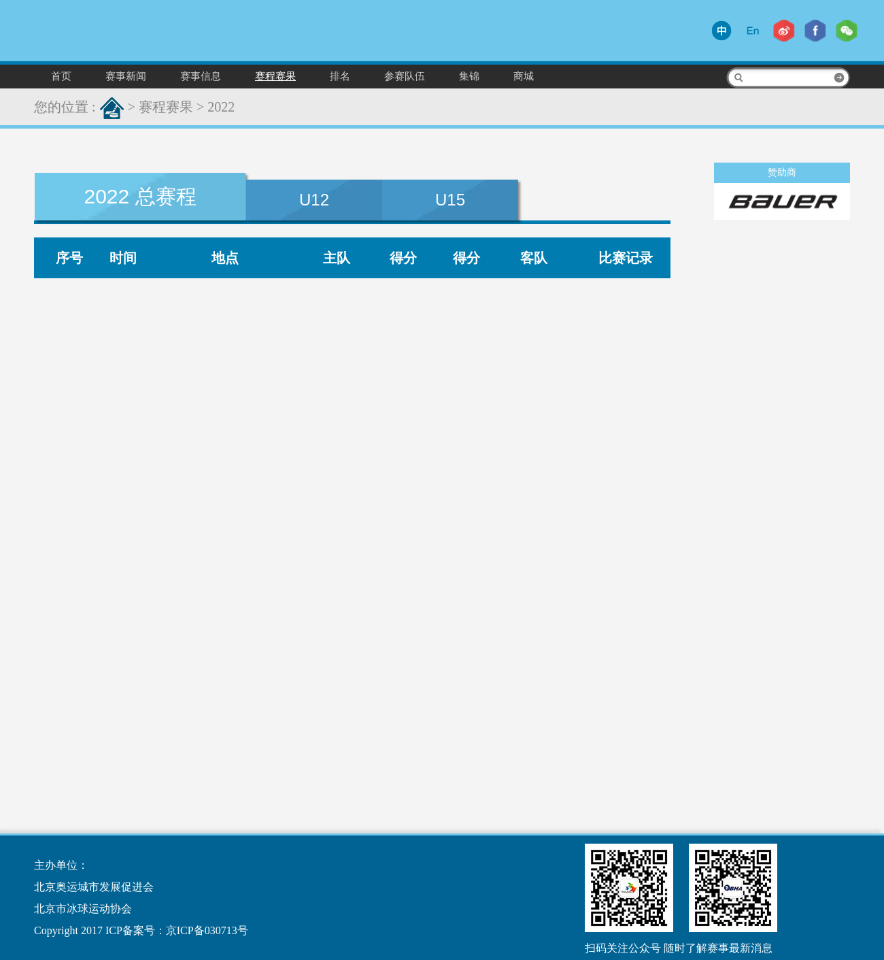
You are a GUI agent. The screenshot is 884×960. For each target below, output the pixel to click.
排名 (340, 76)
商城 (523, 76)
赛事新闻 (125, 76)
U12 (314, 200)
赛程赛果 (275, 76)
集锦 (469, 76)
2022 (221, 106)
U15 (450, 200)
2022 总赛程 (140, 196)
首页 (61, 76)
